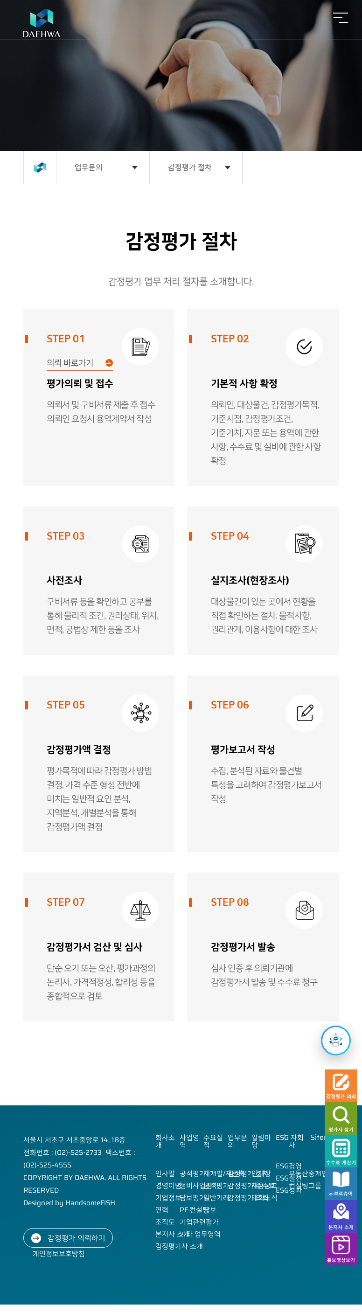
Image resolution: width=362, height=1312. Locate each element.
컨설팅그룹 (305, 1185)
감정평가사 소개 (179, 1246)
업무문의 (89, 167)
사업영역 (189, 1141)
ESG (282, 1137)
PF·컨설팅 (194, 1209)
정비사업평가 (199, 1185)
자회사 (296, 1141)
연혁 (161, 1209)
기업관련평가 (199, 1222)
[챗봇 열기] (336, 1040)
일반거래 (216, 1197)
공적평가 (193, 1173)
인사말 (165, 1173)
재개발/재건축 (224, 1173)
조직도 (165, 1222)
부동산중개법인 (311, 1173)
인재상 (261, 1173)
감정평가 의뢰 (248, 1197)
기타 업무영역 (200, 1234)
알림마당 (261, 1141)
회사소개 (165, 1141)
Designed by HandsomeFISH (69, 1202)
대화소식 (264, 1197)
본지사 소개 (172, 1234)
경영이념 (168, 1185)
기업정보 (168, 1197)
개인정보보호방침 (59, 1253)
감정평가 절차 (190, 167)
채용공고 (264, 1185)
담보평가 (193, 1197)
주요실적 (213, 1141)
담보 (209, 1209)
